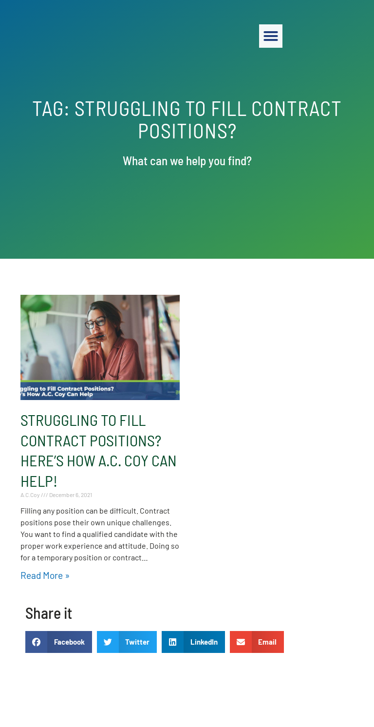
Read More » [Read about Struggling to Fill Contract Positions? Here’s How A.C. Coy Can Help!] (45, 575)
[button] (352, 36)
